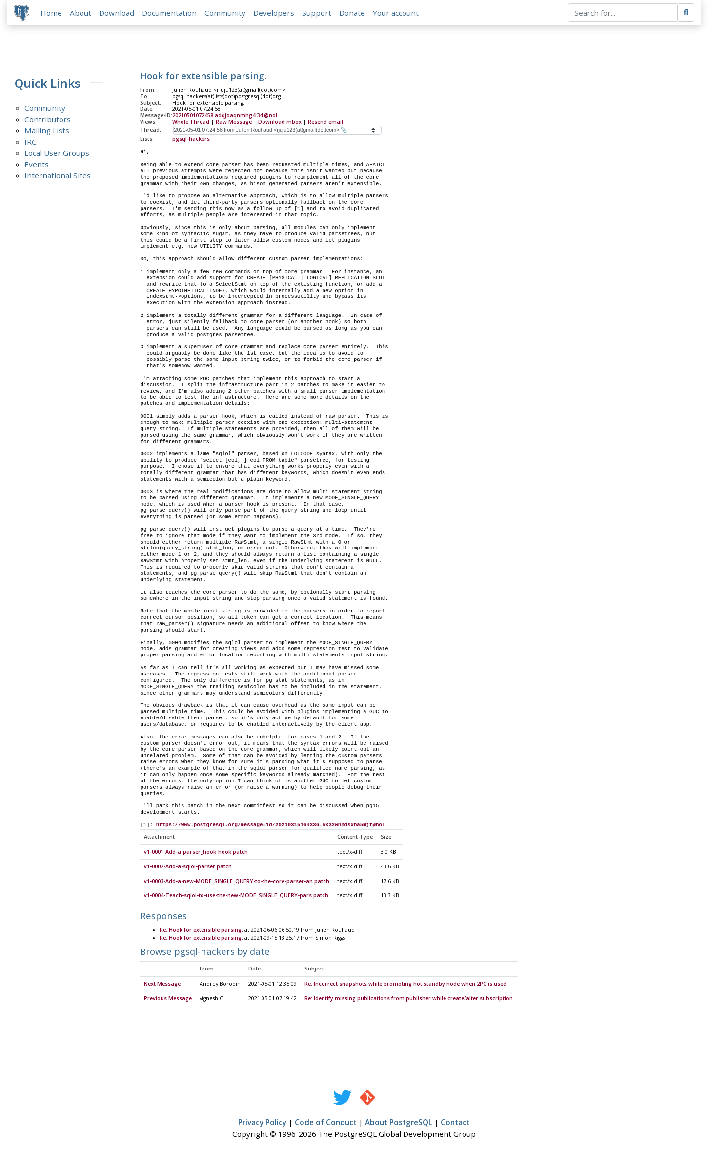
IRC (30, 143)
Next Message (162, 985)
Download (118, 13)
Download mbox (280, 122)
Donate (353, 13)
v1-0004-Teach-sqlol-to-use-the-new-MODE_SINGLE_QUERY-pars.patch (236, 897)
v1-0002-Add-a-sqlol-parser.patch (188, 868)
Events (36, 165)
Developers (275, 13)
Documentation (170, 13)
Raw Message (234, 122)
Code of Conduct (326, 1124)
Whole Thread (190, 122)
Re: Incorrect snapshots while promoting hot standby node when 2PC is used (405, 985)
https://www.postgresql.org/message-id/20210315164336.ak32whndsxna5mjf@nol (270, 826)
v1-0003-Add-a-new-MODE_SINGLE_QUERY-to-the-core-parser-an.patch (236, 882)
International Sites (57, 177)
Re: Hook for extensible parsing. (201, 931)
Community (226, 13)
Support (318, 13)
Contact (455, 1124)
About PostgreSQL (398, 1124)
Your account (397, 13)
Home (52, 13)
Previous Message (168, 1000)
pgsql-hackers (191, 139)
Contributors (47, 121)
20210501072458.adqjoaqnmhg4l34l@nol (224, 116)
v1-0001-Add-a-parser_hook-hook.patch (196, 853)
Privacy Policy (262, 1124)
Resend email (325, 122)
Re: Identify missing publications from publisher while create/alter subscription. (409, 1000)
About (82, 13)
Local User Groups (56, 154)
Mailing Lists (46, 132)
